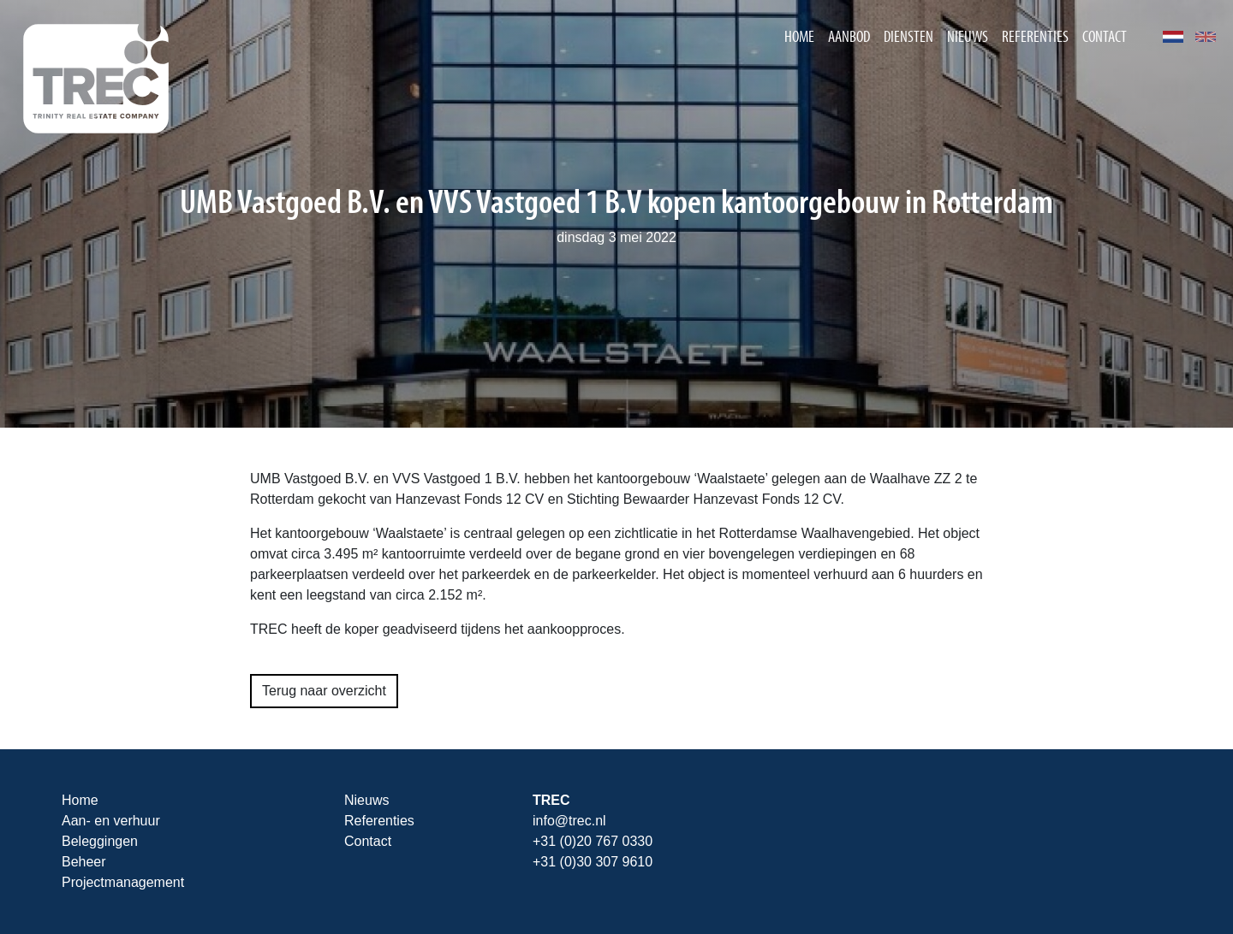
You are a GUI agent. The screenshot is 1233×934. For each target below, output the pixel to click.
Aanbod (849, 36)
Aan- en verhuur (111, 820)
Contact (1104, 36)
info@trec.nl (569, 820)
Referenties (1035, 36)
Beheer (84, 861)
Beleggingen (100, 841)
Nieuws (967, 36)
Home (799, 36)
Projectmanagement (123, 882)
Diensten (908, 36)
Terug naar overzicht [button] (324, 690)
